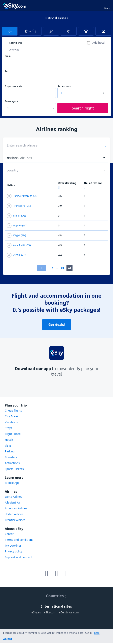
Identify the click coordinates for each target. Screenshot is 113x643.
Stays (8, 428)
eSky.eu (36, 612)
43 (62, 268)
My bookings (13, 545)
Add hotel (98, 42)
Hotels (9, 440)
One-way (14, 49)
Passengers (11, 101)
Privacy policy (13, 551)
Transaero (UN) (19, 205)
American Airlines (16, 508)
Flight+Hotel (13, 434)
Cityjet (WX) (16, 235)
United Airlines (14, 514)
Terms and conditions (19, 540)
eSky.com (50, 612)
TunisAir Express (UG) (22, 196)
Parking (10, 451)
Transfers (11, 457)
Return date (64, 86)
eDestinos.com (69, 612)
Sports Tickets (14, 469)
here (97, 633)
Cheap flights (13, 410)
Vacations (11, 422)
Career (9, 534)
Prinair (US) (16, 215)
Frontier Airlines (15, 520)
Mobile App (12, 483)
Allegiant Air (12, 502)
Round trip (15, 42)
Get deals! (56, 324)
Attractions (12, 463)
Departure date (13, 86)
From (7, 56)
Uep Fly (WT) (17, 225)
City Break (11, 416)
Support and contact (18, 557)
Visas (8, 445)
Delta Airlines (13, 497)
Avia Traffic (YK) (19, 245)
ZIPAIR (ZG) (16, 255)
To (6, 71)
